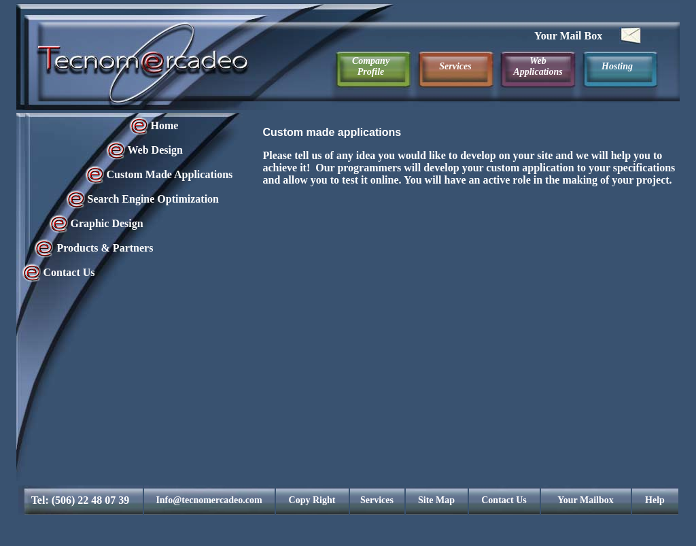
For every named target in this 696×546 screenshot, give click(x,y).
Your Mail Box (568, 35)
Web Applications (537, 66)
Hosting (617, 66)
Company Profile (370, 66)
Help (655, 500)
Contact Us (69, 272)
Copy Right (312, 500)
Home (165, 125)
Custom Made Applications (170, 174)
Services (455, 66)
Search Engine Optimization (154, 199)
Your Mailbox (585, 500)
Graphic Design (107, 223)
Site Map (436, 500)
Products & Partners (105, 248)
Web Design (155, 150)
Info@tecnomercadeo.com (209, 500)
